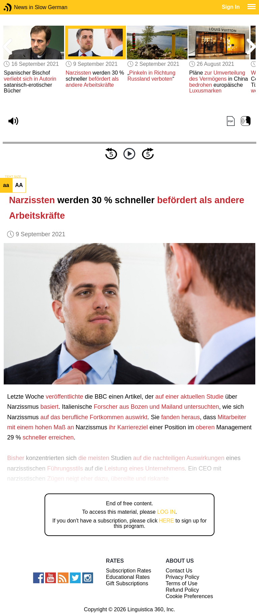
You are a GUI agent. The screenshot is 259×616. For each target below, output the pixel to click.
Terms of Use (181, 583)
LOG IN (166, 512)
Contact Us (179, 570)
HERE (166, 521)
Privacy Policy (182, 577)
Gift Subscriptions (127, 583)
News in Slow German (17, 7)
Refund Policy (182, 590)
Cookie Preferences (189, 596)
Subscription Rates (128, 570)
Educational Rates (128, 577)
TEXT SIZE (13, 176)
